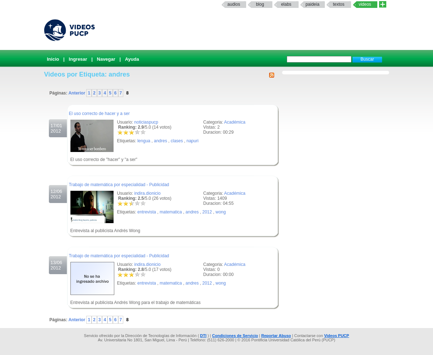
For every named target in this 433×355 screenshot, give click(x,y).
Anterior (77, 93)
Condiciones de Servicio (235, 335)
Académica (234, 122)
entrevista (146, 212)
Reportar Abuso (276, 335)
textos (338, 4)
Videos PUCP (336, 335)
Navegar (106, 59)
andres (160, 140)
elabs (286, 4)
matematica (171, 212)
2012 (207, 212)
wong (221, 212)
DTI (203, 335)
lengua (143, 140)
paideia (312, 4)
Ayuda (132, 59)
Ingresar (78, 59)
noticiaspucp (146, 122)
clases (177, 140)
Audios (233, 4)
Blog (260, 4)
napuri (192, 140)
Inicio (53, 59)
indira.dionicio (147, 193)
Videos (365, 4)
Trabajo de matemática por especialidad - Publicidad (119, 184)
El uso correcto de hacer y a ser (99, 113)
